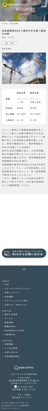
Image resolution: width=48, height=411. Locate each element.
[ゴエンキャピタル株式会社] (13, 4)
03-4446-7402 (26, 387)
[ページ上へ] (24, 269)
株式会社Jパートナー (22, 397)
